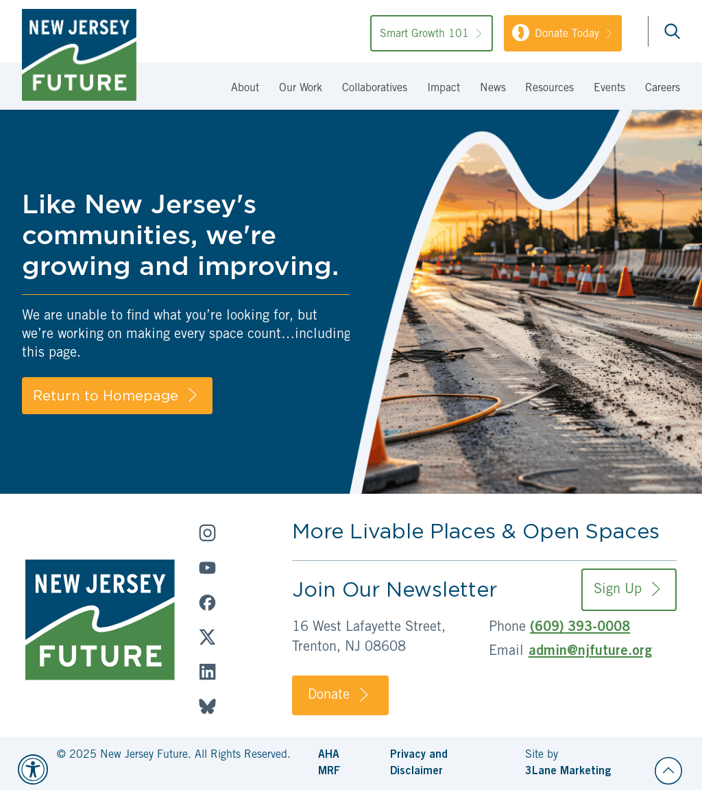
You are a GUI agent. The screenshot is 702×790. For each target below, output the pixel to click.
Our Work (300, 88)
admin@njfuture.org (590, 652)
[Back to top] (668, 771)
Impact (443, 88)
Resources (549, 88)
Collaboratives (374, 88)
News (493, 88)
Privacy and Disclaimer (419, 763)
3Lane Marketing (568, 771)
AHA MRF (329, 763)
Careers (662, 88)
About (245, 88)
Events (609, 88)
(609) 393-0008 (580, 628)
